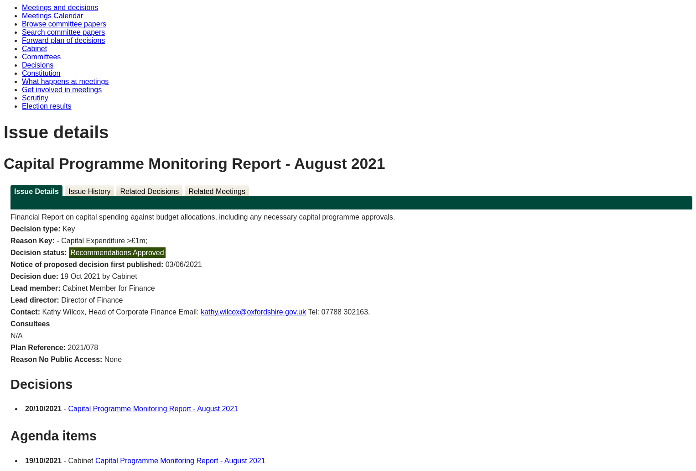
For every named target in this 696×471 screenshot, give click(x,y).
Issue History (89, 191)
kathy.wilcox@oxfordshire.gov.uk (253, 312)
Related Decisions (149, 191)
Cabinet (34, 48)
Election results (47, 106)
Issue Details (36, 191)
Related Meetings (216, 191)
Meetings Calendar (52, 16)
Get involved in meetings (62, 90)
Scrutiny (35, 98)
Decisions (37, 65)
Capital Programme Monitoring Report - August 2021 (153, 409)
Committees (41, 57)
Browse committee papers (64, 24)
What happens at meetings (65, 81)
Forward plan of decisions (63, 40)
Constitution (41, 73)
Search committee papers (63, 32)
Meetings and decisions (60, 7)
